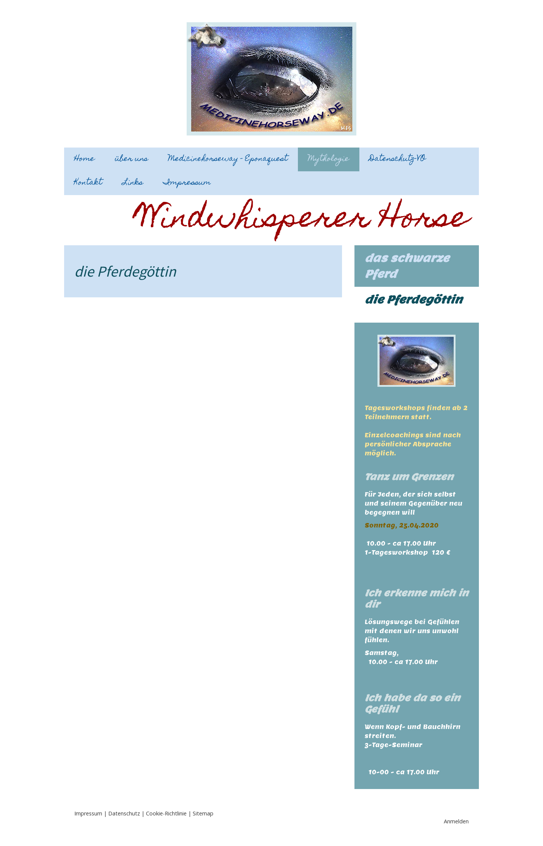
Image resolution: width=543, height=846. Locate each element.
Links (133, 183)
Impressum (187, 183)
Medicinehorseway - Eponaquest (228, 159)
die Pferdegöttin (413, 299)
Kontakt (88, 183)
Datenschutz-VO (397, 159)
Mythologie (328, 159)
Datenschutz (124, 813)
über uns (131, 159)
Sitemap (203, 813)
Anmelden (456, 821)
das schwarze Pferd (407, 266)
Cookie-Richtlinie (166, 813)
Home (84, 159)
